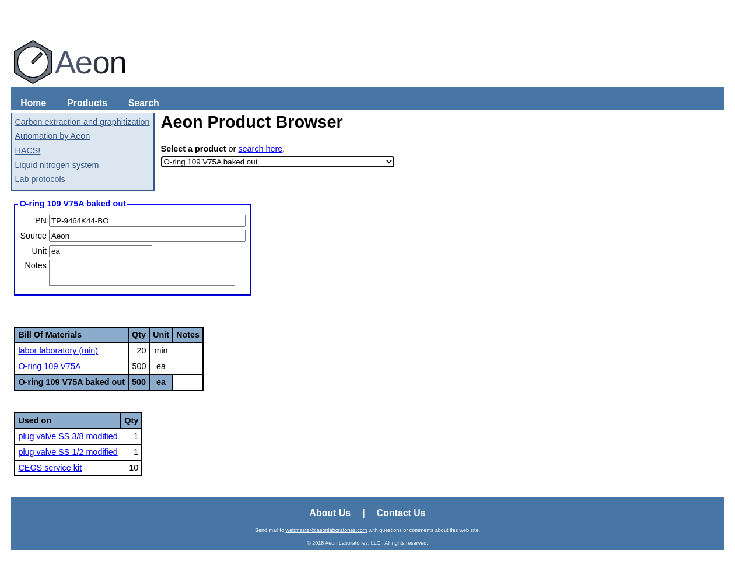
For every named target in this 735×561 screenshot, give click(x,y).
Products (87, 103)
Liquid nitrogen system (57, 165)
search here (260, 148)
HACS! (27, 150)
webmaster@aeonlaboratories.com (327, 530)
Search (143, 103)
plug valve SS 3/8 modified (67, 436)
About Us (330, 513)
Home (33, 103)
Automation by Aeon (52, 136)
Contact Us (401, 513)
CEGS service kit (50, 467)
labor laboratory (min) (58, 350)
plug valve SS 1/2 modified (67, 452)
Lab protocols (40, 179)
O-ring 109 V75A (49, 366)
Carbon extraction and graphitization (82, 122)
